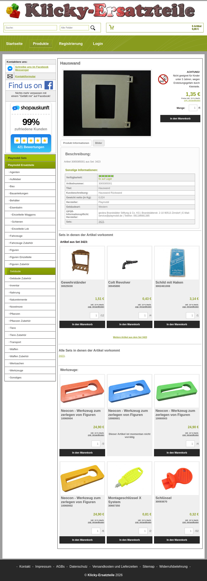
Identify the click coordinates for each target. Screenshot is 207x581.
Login (98, 44)
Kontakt (24, 566)
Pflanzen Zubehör (20, 320)
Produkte (41, 44)
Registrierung (71, 44)
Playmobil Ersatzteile (21, 165)
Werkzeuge (16, 370)
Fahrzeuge (16, 235)
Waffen (14, 349)
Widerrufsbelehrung (173, 566)
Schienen (17, 221)
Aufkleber (15, 179)
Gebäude (15, 271)
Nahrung (15, 292)
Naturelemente (18, 299)
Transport (15, 342)
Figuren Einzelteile (21, 257)
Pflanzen (15, 313)
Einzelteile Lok (20, 228)
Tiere (13, 327)
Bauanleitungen (19, 193)
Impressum (43, 566)
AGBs (60, 566)
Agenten (15, 172)
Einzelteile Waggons (24, 214)
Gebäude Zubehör (20, 278)
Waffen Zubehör (19, 356)
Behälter (15, 200)
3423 (101, 221)
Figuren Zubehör (19, 264)
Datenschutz (79, 566)
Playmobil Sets (17, 157)
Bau (12, 186)
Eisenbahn (16, 207)
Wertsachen (17, 363)
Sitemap (148, 566)
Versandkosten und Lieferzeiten (115, 566)
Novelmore (16, 306)
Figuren (14, 250)
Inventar (14, 285)
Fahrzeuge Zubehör (21, 242)
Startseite (14, 44)
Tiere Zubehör (18, 335)
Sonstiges (15, 377)
